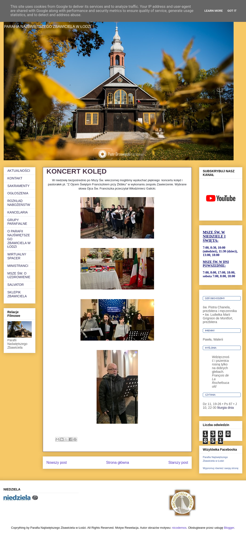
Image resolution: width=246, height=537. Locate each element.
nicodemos (179, 527)
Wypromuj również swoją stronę (220, 468)
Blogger (229, 527)
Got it (232, 10)
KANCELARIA (17, 212)
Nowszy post (56, 462)
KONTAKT (14, 178)
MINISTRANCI (17, 266)
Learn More (213, 10)
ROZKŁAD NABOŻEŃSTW (18, 203)
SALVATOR (15, 284)
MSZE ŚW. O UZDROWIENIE (18, 275)
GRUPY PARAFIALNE (17, 222)
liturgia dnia (225, 407)
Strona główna (117, 462)
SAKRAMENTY (18, 186)
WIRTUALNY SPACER (16, 256)
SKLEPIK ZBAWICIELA (17, 294)
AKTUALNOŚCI (18, 170)
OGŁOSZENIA (17, 193)
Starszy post (178, 462)
